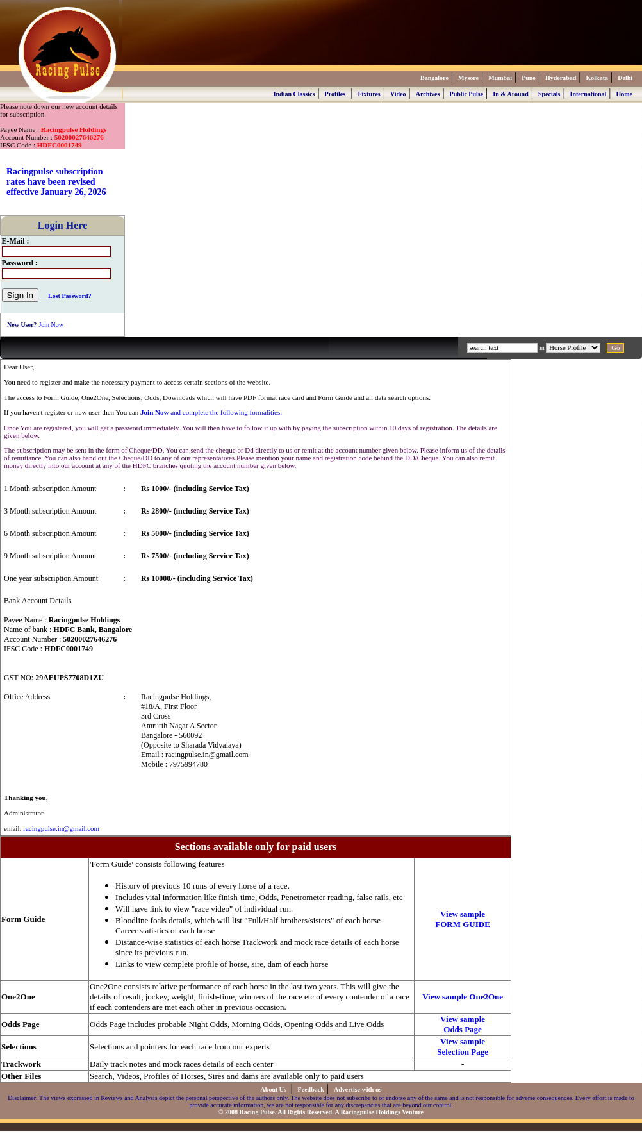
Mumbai (500, 77)
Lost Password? (70, 295)
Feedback (311, 1089)
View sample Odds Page (462, 1024)
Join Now (50, 324)
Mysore (468, 77)
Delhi (625, 77)
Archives (428, 93)
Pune (529, 77)
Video (398, 93)
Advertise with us (357, 1089)
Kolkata (597, 77)
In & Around (510, 93)
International (588, 93)
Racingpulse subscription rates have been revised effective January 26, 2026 (56, 182)
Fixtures (369, 93)
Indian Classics (294, 93)
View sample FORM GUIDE (462, 919)
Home (624, 93)
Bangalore (434, 77)
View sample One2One (462, 996)
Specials (549, 93)
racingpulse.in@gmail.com (61, 828)
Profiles (335, 93)
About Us (274, 1089)
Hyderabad (560, 77)
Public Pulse (467, 93)
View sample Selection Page (462, 1047)
